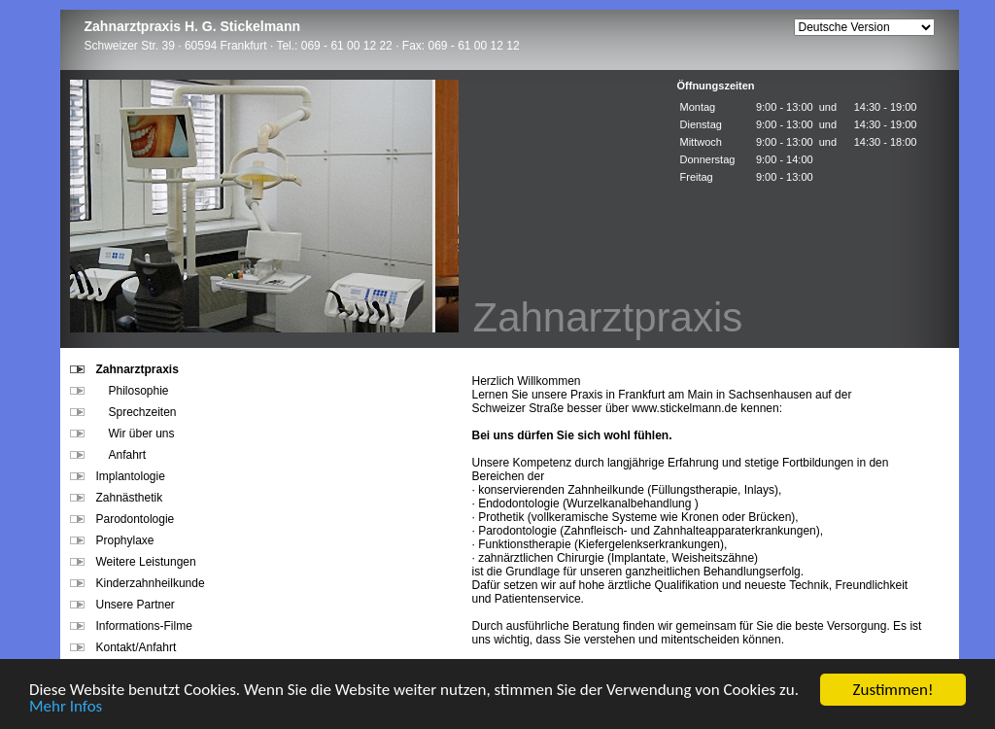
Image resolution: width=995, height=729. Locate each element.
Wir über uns (122, 433)
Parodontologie (122, 519)
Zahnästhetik (116, 497)
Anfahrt (108, 455)
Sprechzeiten (123, 412)
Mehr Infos (65, 707)
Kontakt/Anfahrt (123, 647)
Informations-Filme (131, 626)
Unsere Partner (122, 604)
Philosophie (119, 391)
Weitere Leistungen (133, 562)
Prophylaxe (112, 540)
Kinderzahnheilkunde (137, 583)
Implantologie (117, 476)
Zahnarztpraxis (124, 369)
